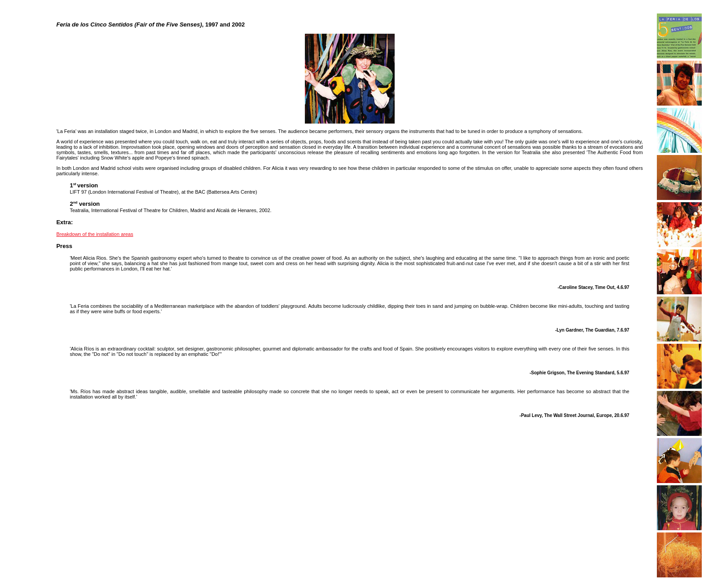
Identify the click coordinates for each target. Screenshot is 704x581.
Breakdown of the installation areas (94, 234)
